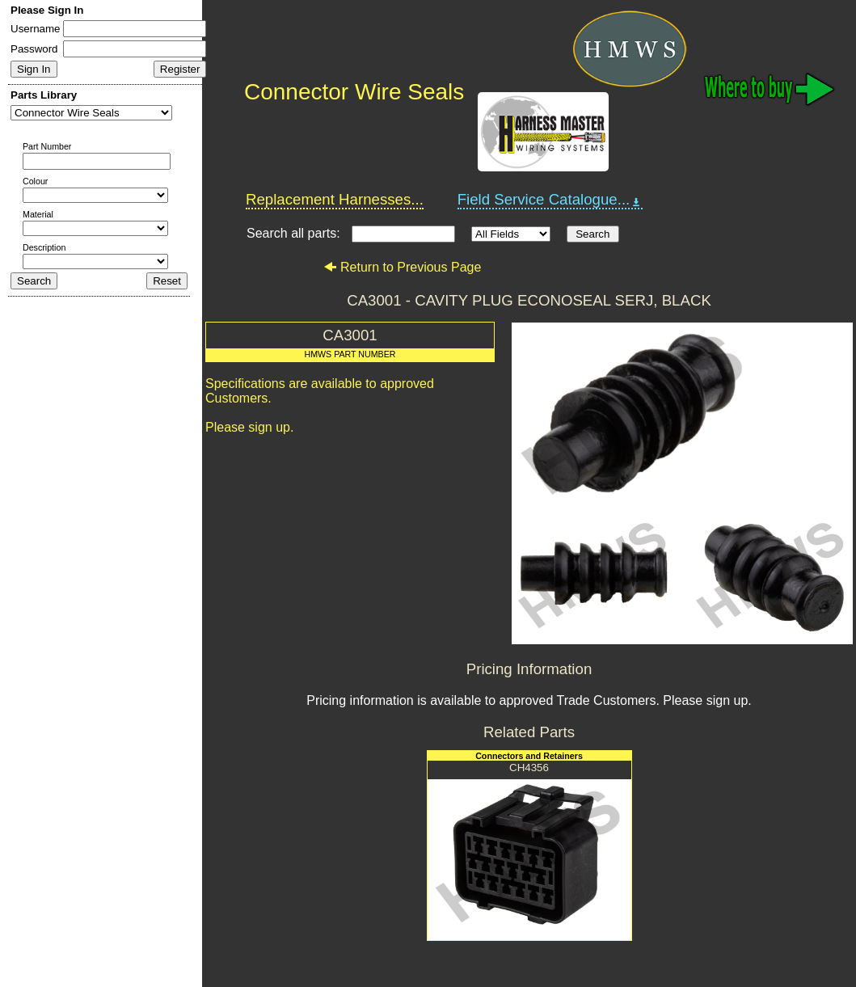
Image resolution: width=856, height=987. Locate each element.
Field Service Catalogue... (550, 200)
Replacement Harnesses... (335, 199)
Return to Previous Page (402, 267)
